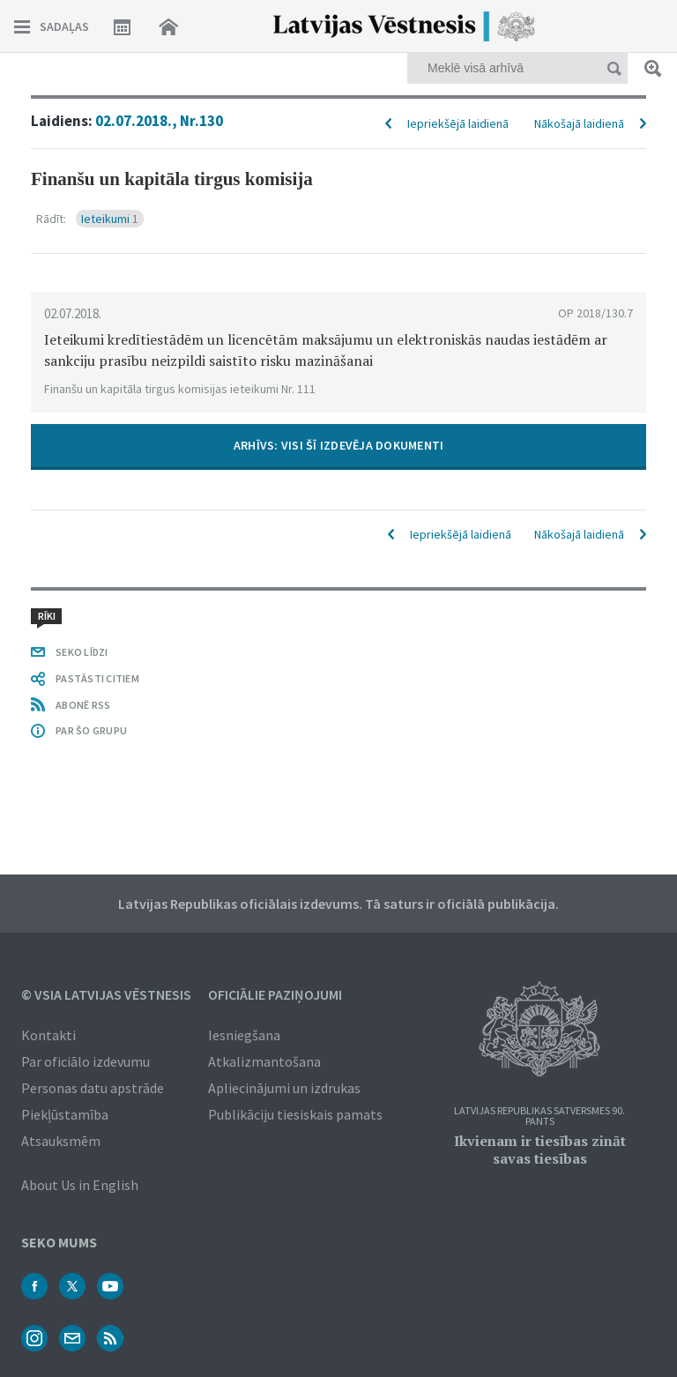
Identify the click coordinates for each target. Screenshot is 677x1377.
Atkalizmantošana (264, 1061)
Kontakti (48, 1035)
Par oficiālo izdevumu (85, 1061)
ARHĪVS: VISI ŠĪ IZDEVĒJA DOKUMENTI (339, 445)
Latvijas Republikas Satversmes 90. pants (539, 1116)
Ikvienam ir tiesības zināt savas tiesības (540, 1149)
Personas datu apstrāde (92, 1088)
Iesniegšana (244, 1035)
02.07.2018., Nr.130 (159, 120)
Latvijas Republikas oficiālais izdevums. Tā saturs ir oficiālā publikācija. (338, 903)
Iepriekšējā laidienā (458, 123)
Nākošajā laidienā (579, 123)
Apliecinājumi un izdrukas (284, 1088)
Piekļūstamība (64, 1114)
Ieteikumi (109, 219)
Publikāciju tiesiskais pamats (295, 1114)
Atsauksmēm (60, 1141)
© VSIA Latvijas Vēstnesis (106, 994)
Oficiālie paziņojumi (275, 994)
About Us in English (79, 1185)
